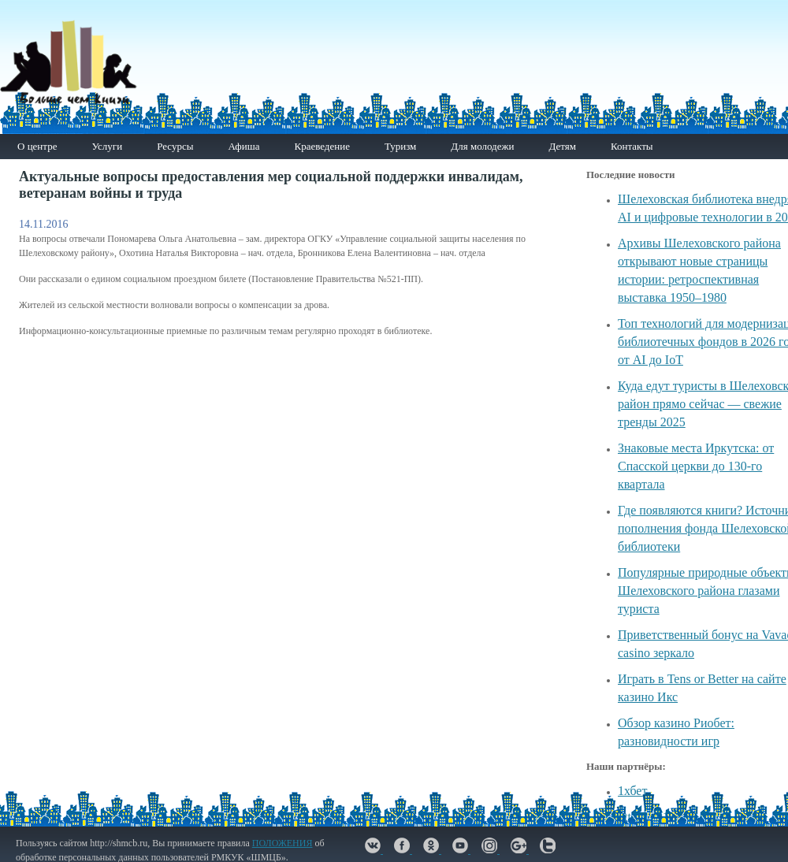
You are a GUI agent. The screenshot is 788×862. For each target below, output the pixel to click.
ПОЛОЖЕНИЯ (282, 843)
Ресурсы (175, 146)
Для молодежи (482, 146)
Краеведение (321, 146)
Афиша (243, 146)
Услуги (106, 146)
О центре (37, 146)
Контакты (632, 146)
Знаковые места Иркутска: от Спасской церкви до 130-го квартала (696, 466)
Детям (562, 146)
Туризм (400, 146)
